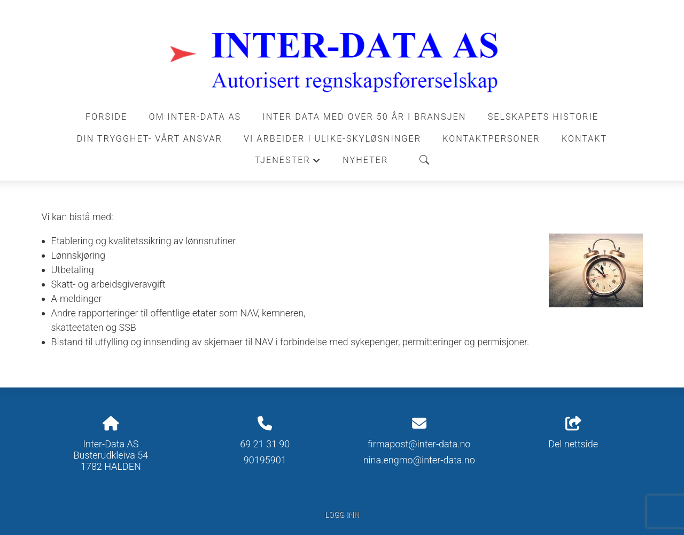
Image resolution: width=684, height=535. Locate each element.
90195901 (265, 460)
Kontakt (584, 139)
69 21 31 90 (265, 443)
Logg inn (342, 515)
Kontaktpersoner (491, 139)
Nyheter (365, 160)
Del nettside (573, 432)
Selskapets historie (543, 117)
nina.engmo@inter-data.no (419, 460)
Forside (106, 117)
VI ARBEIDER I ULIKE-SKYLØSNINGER (332, 139)
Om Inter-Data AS (195, 117)
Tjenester (288, 163)
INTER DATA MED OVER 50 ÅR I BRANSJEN (365, 117)
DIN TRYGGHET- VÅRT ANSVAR (149, 139)
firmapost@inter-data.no (419, 443)
